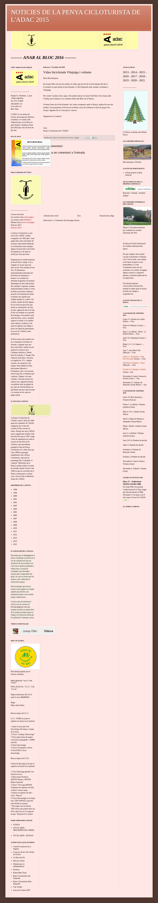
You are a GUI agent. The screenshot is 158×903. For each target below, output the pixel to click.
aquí (65, 96)
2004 (15, 509)
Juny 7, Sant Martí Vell (131, 350)
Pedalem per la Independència (18, 865)
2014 (15, 541)
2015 (15, 544)
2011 (15, 531)
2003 (15, 506)
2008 (15, 522)
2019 (126, 80)
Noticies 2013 (16, 225)
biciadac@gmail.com (19, 607)
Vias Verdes (17, 887)
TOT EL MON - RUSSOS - (23, 836)
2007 (15, 519)
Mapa (13, 703)
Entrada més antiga (107, 216)
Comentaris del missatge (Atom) (67, 220)
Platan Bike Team (20, 873)
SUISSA (16, 825)
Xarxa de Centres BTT (21, 890)
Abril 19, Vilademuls (131, 338)
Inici (79, 216)
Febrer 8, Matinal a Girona (133, 325)
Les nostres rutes (17, 217)
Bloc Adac (15, 109)
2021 (142, 80)
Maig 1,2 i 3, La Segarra (132, 344)
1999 (15, 493)
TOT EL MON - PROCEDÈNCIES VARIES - (23, 830)
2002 (15, 502)
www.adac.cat (16, 106)
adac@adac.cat (16, 104)
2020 (134, 80)
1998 (15, 490)
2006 (15, 515)
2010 (15, 528)
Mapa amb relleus (17, 705)
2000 (15, 496)
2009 (15, 525)
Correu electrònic (17, 214)
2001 (15, 499)
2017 (134, 76)
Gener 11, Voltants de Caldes (134, 319)
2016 (126, 76)
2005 (15, 512)
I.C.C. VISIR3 (16, 719)
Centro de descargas (18, 764)
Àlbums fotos (16, 222)
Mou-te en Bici (19, 861)
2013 (15, 538)
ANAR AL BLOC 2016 (43, 57)
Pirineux (16, 870)
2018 (142, 76)
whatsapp (27, 555)
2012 (15, 535)
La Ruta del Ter (19, 858)
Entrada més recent (51, 216)
